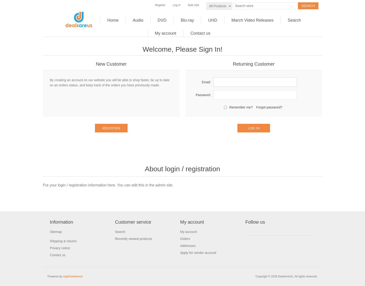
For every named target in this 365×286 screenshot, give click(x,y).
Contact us (200, 33)
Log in (177, 5)
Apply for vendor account (198, 253)
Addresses (188, 246)
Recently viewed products (133, 239)
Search (294, 20)
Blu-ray (187, 20)
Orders (185, 239)
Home (112, 20)
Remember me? (241, 107)
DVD (162, 20)
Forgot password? (269, 107)
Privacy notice (60, 248)
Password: (203, 95)
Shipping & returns (63, 241)
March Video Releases (252, 20)
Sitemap (56, 232)
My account (165, 33)
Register (160, 5)
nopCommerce (73, 276)
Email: (206, 82)
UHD (212, 20)
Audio (138, 20)
